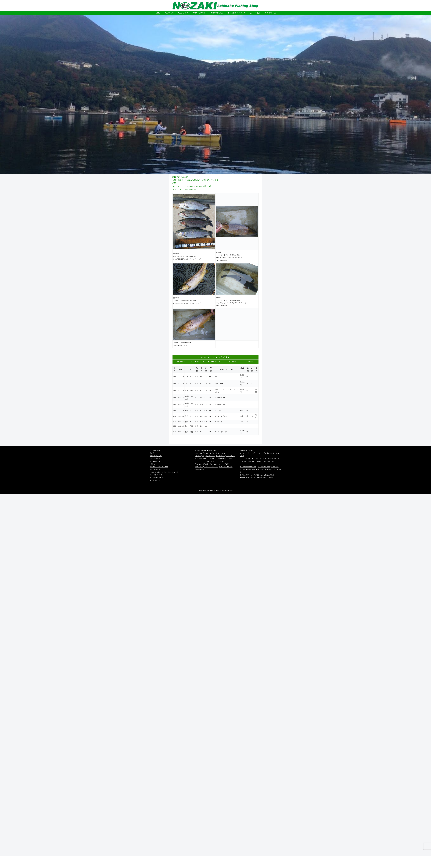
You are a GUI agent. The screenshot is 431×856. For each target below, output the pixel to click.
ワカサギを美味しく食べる (264, 477)
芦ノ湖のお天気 (155, 480)
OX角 (203, 464)
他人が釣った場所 (249, 475)
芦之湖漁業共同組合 (156, 477)
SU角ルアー (199, 467)
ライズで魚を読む (264, 467)
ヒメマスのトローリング (271, 459)
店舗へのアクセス (156, 456)
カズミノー (216, 459)
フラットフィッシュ (211, 467)
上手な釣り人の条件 (267, 475)
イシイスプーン (225, 461)
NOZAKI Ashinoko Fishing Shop (205, 450)
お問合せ (153, 464)
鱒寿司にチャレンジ (246, 477)
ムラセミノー (230, 456)
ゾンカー (198, 456)
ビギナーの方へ (257, 453)
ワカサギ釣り (244, 461)
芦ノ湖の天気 (244, 469)
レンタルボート (155, 450)
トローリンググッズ (225, 467)
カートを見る (199, 469)
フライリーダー (245, 453)
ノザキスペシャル (219, 453)
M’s (203, 456)
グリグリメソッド (246, 459)
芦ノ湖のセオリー (269, 453)
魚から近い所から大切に (258, 461)
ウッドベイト (220, 456)
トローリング (257, 459)
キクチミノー (210, 456)
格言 (257, 475)
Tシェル (197, 464)
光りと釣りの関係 (266, 469)
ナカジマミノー (226, 459)
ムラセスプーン (200, 461)
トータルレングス (156, 461)
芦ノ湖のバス (254, 469)
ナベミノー (207, 459)
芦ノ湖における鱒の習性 (248, 467)
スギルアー (226, 464)
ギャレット (198, 459)
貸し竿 (152, 453)
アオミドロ (208, 453)
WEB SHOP (199, 453)
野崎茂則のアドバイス (247, 450)
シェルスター (216, 464)
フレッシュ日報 (155, 459)
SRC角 (208, 464)
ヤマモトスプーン (212, 461)
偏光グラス (275, 467)
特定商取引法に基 (159, 467)
